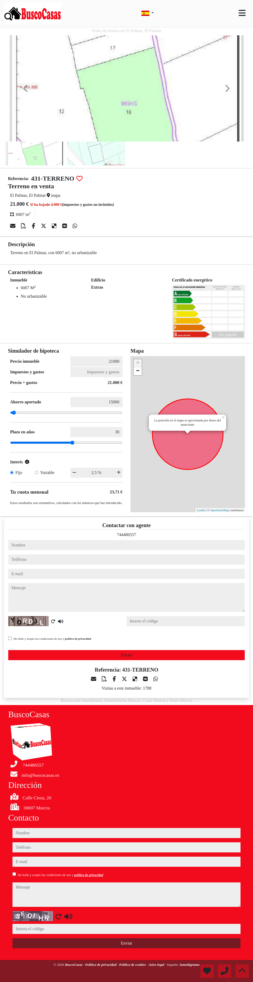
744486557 (126, 534)
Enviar (126, 655)
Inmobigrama (190, 965)
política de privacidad (78, 638)
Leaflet (201, 510)
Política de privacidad (101, 965)
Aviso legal (157, 965)
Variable (47, 472)
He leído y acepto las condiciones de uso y (52, 638)
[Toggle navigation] (242, 13)
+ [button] (138, 363)
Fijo (18, 472)
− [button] (138, 371)
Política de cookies (133, 965)
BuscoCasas (74, 965)
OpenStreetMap (219, 510)
